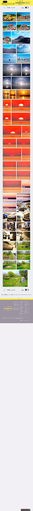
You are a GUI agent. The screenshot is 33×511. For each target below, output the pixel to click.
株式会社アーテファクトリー (27, 305)
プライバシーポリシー (27, 320)
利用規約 (21, 320)
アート (15, 298)
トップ (12, 298)
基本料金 (21, 306)
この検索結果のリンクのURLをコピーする (9, 294)
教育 (18, 298)
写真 (21, 298)
